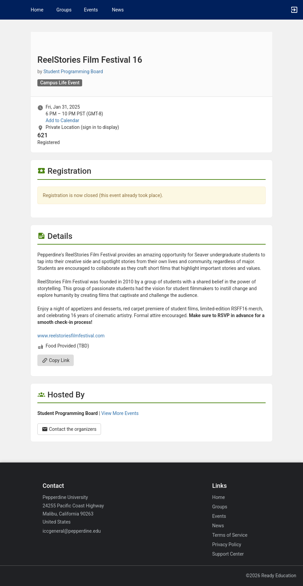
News (118, 9)
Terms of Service (229, 535)
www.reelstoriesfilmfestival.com (70, 335)
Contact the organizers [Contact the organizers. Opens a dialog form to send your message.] (69, 429)
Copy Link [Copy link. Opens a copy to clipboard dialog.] (55, 360)
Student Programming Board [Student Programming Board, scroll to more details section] (73, 71)
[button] (8, 9)
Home (218, 497)
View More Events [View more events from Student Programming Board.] (120, 413)
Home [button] (37, 9)
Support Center (228, 554)
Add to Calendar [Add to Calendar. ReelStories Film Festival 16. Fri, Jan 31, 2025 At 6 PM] (62, 120)
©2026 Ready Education (271, 575)
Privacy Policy (226, 544)
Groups (64, 9)
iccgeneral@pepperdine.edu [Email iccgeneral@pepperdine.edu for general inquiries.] (71, 531)
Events (91, 9)
